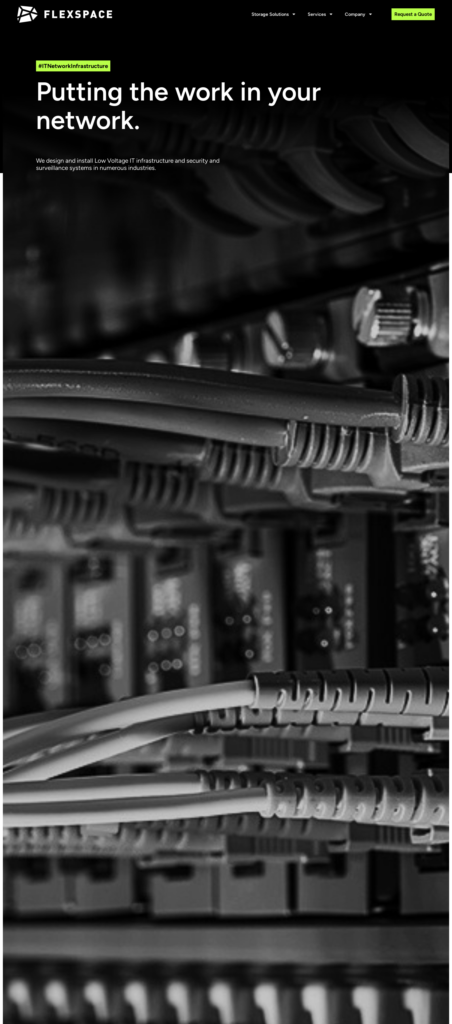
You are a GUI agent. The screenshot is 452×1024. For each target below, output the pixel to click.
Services (320, 14)
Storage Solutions (273, 14)
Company (359, 14)
